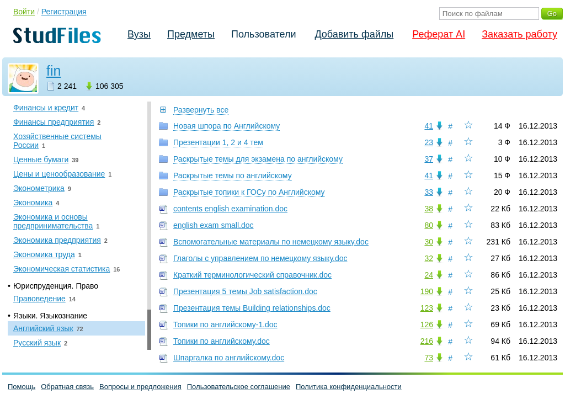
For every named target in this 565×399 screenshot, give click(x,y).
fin (53, 70)
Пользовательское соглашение (238, 386)
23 (428, 142)
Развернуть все (200, 109)
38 (428, 208)
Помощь (21, 386)
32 (428, 258)
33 (428, 192)
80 (428, 225)
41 (428, 125)
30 (428, 241)
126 (426, 324)
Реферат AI (438, 34)
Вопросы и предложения (140, 386)
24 (428, 274)
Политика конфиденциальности (349, 386)
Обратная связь (67, 386)
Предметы (191, 34)
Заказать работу (519, 34)
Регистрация (64, 11)
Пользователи (263, 34)
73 (428, 357)
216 (426, 341)
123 (426, 308)
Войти (24, 11)
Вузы (139, 34)
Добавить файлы (354, 34)
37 (428, 159)
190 (426, 291)
